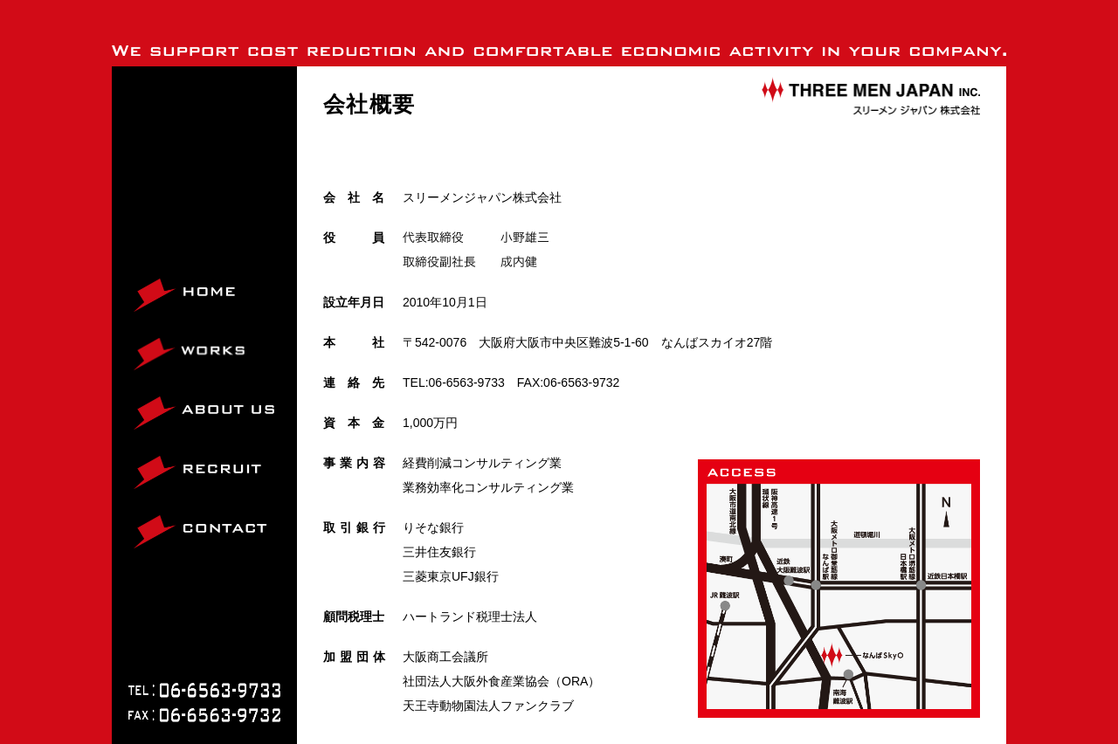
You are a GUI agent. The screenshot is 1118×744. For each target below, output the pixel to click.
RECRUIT (161, 488)
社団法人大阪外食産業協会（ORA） (501, 681)
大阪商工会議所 (445, 657)
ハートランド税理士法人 (470, 616)
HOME (152, 311)
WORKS (157, 369)
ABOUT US (165, 429)
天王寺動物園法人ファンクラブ (488, 706)
